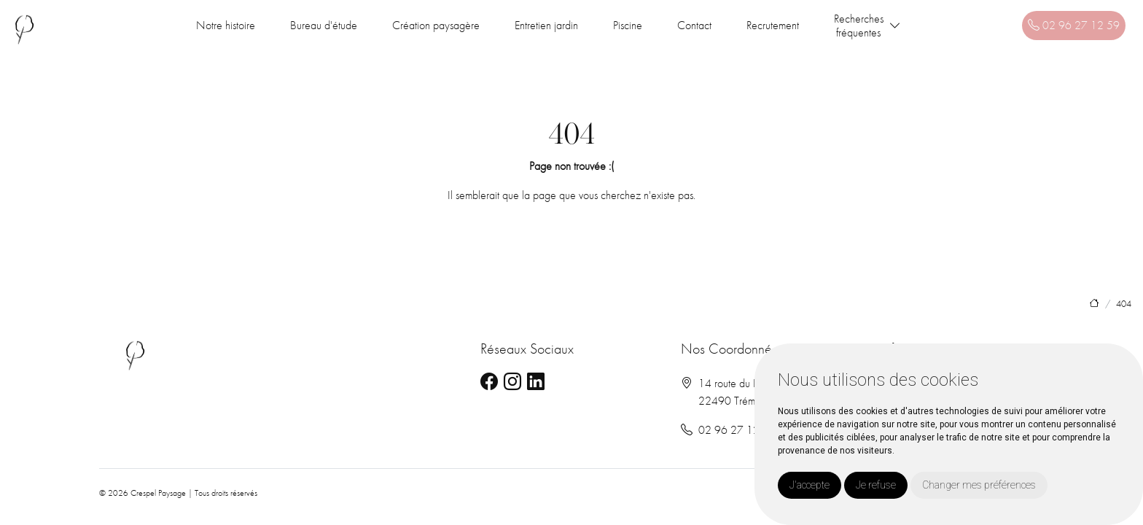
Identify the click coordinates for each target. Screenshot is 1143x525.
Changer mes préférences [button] (979, 485)
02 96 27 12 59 (1074, 25)
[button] (895, 26)
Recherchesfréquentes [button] (858, 25)
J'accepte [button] (809, 485)
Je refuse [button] (876, 485)
